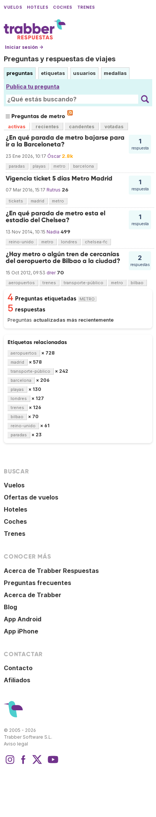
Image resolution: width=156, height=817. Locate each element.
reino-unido (21, 241)
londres (69, 241)
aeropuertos (22, 282)
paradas (17, 166)
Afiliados (17, 680)
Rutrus (54, 190)
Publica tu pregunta (32, 86)
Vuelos (13, 7)
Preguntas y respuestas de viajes (59, 59)
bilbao (137, 282)
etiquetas (53, 73)
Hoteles (37, 7)
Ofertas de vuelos (31, 497)
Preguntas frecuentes (37, 583)
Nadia (53, 232)
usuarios (84, 73)
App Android (22, 619)
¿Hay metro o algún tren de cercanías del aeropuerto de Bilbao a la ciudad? (63, 257)
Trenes (86, 7)
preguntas (19, 73)
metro (59, 166)
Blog (10, 607)
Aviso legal (16, 744)
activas (16, 126)
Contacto (18, 668)
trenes (49, 282)
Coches (62, 7)
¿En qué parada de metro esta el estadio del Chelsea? (55, 216)
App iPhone (21, 631)
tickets (16, 201)
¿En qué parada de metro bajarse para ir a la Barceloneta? (65, 141)
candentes (81, 126)
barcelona (83, 166)
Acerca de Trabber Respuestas (51, 570)
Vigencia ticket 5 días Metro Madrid (59, 178)
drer (51, 272)
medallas (115, 73)
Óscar (54, 156)
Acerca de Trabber (32, 595)
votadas (114, 126)
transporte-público (83, 282)
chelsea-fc (96, 241)
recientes (47, 126)
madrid (37, 201)
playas (39, 166)
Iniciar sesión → (24, 47)
